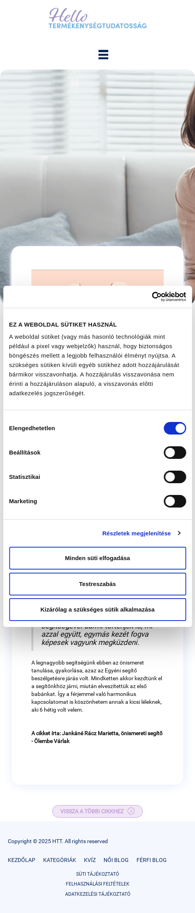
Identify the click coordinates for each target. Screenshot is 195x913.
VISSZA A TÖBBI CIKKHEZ (92, 811)
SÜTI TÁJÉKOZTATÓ (97, 874)
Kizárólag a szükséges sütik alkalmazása (97, 609)
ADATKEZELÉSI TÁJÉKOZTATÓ (97, 894)
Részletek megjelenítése (136, 533)
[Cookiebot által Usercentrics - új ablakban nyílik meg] (151, 297)
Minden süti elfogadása (97, 558)
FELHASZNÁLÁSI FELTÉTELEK (97, 884)
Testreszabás (97, 584)
